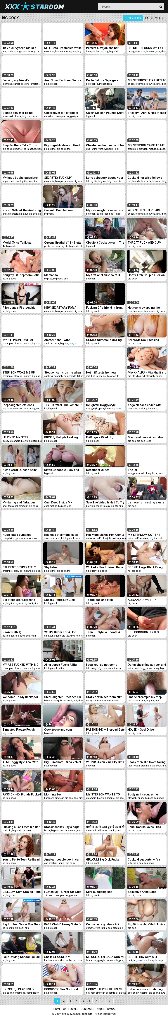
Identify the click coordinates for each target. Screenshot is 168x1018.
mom (78, 538)
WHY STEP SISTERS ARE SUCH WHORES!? (144, 210)
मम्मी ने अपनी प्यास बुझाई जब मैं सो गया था (105, 827)
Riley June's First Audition (20, 307)
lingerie (72, 51)
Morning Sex (52, 794)
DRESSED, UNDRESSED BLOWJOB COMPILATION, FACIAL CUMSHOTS (20, 989)
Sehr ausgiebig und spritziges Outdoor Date (102, 892)
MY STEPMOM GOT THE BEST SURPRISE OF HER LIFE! (144, 535)
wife (100, 148)
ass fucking (29, 51)
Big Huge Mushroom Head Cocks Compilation (62, 145)
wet (4, 51)
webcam (108, 148)
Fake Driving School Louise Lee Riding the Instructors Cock (21, 957)
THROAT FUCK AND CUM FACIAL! (144, 242)
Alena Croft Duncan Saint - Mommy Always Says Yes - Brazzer (21, 470)
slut (62, 960)
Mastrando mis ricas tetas (145, 437)
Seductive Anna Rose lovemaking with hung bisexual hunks (142, 892)
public (57, 635)
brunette (152, 408)
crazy (89, 700)
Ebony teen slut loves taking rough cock (147, 762)
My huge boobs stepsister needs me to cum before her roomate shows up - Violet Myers (22, 177)
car (46, 863)
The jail (133, 470)
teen (109, 83)
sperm (100, 213)
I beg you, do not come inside (101, 664)
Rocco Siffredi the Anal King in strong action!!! (22, 210)
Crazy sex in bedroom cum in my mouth (104, 697)
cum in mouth (111, 700)
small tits (142, 960)
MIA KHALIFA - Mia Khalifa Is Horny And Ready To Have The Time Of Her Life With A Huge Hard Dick (147, 372)
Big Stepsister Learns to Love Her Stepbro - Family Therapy (20, 600)
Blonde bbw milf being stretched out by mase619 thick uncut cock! (20, 113)
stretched (8, 116)
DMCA (111, 1008)
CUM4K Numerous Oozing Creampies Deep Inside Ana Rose (104, 340)
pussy (131, 51)
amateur (35, 83)
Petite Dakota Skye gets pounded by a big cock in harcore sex (103, 80)
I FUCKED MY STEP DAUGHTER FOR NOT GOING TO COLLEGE (21, 437)
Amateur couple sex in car (61, 859)
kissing (144, 992)
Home (57, 1008)
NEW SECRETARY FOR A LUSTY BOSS (60, 307)
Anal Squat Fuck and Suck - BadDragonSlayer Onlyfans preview (62, 80)
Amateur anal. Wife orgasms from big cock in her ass (62, 340)
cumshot (18, 83)
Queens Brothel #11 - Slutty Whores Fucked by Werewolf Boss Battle (62, 242)
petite (47, 246)
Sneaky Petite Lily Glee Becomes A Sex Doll (59, 600)
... (102, 1000)
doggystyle (72, 116)
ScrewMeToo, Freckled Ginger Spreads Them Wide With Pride (146, 340)
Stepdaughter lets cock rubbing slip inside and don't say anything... (21, 405)
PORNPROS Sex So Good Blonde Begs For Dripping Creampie (61, 989)
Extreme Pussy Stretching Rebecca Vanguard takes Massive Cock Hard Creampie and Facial (145, 989)
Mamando (51, 275)
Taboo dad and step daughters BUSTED (99, 600)
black (47, 830)
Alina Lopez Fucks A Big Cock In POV (60, 664)
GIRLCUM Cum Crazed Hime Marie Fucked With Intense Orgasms (22, 892)
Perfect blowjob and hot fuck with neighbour (102, 48)
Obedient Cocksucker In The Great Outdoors (105, 242)
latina (27, 83)
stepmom (49, 538)
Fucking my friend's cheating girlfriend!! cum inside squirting (19, 80)
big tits (52, 148)
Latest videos (154, 18)
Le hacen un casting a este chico (146, 502)
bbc (136, 863)
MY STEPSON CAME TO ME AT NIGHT (146, 145)
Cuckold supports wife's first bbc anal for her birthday (144, 859)
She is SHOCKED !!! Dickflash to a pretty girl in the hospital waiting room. (62, 957)
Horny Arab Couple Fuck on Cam (146, 275)
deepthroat (111, 992)
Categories (70, 1008)
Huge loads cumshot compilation (17, 535)
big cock (114, 51)
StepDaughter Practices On (62, 697)
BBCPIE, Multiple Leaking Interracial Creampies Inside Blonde (63, 437)
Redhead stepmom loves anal (61, 535)
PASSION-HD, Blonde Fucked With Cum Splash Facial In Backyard (22, 794)
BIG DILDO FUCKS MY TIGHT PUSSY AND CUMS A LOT (147, 48)
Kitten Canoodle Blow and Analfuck (61, 470)
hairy (137, 700)
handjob (109, 213)
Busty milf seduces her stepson (143, 794)
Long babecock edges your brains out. (104, 177)
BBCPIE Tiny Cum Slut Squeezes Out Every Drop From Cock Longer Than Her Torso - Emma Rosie (147, 957)
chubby (11, 51)
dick (163, 51)
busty (136, 992)
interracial (146, 181)
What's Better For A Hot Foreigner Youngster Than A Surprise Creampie (63, 632)
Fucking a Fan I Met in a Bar (21, 827)
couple (111, 830)
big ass (161, 148)
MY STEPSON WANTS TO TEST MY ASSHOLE (103, 794)
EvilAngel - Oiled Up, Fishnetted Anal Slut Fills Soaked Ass (102, 437)
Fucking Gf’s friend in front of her (104, 307)
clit (37, 408)
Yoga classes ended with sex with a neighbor (145, 405)
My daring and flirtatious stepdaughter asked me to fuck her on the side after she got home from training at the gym (21, 502)
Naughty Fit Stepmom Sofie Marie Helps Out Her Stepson (21, 275)
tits (68, 148)
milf (88, 376)
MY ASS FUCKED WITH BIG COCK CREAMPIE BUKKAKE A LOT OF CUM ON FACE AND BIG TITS (21, 664)
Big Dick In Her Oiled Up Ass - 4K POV (146, 924)
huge (19, 51)
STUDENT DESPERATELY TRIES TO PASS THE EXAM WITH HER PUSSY (20, 567)
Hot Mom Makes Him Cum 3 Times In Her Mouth (105, 535)
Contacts (87, 1008)
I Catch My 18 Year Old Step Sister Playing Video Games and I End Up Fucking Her (63, 892)
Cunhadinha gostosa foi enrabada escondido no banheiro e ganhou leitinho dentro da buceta (104, 924)
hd (102, 51)
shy (106, 51)
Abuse (101, 1008)
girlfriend (7, 83)
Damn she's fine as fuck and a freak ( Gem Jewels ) (147, 664)
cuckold (7, 830)
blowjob (90, 51)
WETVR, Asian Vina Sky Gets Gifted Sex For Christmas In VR (105, 762)
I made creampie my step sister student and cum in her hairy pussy (145, 697)
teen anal (13, 506)
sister (34, 441)
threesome (70, 830)
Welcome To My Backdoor (20, 697)
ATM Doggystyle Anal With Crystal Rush (20, 762)
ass (35, 116)
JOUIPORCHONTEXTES (143, 632)
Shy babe (50, 567)
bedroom (98, 700)
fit (118, 376)
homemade (61, 51)
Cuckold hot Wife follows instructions (145, 177)
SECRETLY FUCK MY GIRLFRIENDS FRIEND (58, 177)
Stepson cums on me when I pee (63, 372)
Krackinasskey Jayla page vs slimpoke (61, 827)
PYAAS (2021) (12, 632)
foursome (149, 311)
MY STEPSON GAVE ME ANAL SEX (18, 340)
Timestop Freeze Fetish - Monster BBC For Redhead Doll (20, 729)
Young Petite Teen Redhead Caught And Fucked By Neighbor (21, 859)
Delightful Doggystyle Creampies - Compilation (103, 405)
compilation (9, 538)
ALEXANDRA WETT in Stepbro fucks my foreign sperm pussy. (145, 600)
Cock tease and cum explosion (58, 729)
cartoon (55, 246)
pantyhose (104, 408)
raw (158, 51)
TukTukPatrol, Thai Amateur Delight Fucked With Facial (63, 405)
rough (99, 506)
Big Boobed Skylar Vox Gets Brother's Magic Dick (21, 924)
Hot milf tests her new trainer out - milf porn (101, 372)
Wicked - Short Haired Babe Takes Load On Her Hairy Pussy (104, 567)
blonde (17, 116)
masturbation (34, 148)
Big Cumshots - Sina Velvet (62, 762)
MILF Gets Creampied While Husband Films (63, 48)
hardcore (138, 311)
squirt (61, 863)
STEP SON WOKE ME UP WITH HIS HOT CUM (19, 372)
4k (4, 246)
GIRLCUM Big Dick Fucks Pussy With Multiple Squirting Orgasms (102, 859)
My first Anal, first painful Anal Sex (103, 275)
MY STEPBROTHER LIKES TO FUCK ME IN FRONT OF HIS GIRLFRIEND (147, 80)
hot (98, 51)
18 (45, 895)
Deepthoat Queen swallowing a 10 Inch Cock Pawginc (104, 470)
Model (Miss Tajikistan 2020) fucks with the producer (18, 242)
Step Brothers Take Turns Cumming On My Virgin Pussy (20, 145)
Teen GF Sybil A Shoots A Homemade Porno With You (104, 632)
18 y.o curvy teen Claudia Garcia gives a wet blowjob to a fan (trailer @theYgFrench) (21, 48)
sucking (48, 376)
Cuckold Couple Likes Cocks (59, 210)
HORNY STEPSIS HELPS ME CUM (104, 989)
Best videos (133, 18)
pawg (162, 992)
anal (88, 148)
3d (142, 473)
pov (17, 181)
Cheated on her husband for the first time (105, 145)
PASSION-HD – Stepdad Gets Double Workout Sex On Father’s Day (105, 729)
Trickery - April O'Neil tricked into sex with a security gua (147, 113)
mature (152, 148)
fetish (118, 213)
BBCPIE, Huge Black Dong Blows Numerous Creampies (145, 567)
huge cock (8, 181)
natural (79, 635)
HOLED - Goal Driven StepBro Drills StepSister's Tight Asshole (145, 729)
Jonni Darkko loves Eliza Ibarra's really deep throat (145, 827)
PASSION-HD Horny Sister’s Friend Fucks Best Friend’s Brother (62, 924)
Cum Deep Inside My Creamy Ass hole (58, 502)
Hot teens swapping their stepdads (145, 307)
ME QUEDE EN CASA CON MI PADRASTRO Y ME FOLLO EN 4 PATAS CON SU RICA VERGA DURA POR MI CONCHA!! (105, 957)
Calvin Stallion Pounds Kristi (105, 113)
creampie (49, 51)
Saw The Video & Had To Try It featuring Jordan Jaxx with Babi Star (105, 502)
